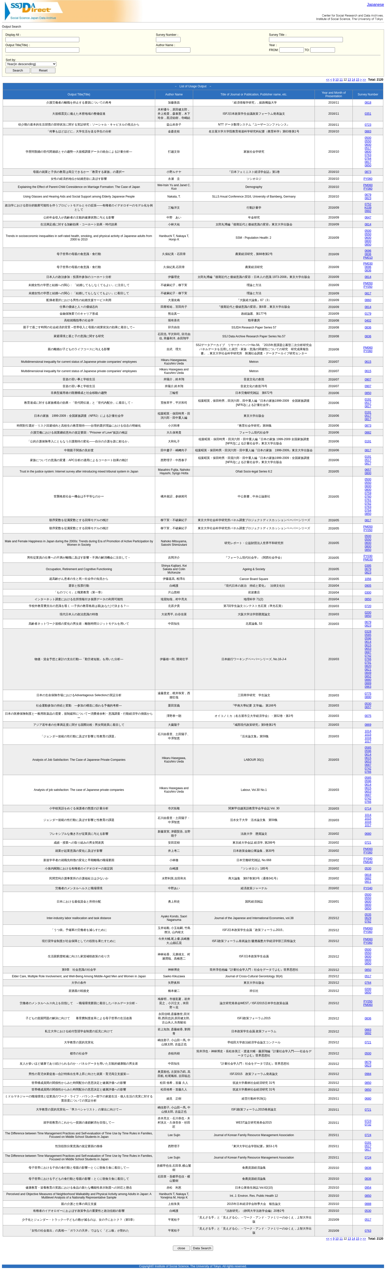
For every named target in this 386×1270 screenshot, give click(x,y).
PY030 (368, 556)
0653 (368, 649)
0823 (368, 198)
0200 (368, 612)
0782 (368, 921)
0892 (368, 1033)
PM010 (368, 257)
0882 (368, 432)
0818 (368, 102)
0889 (368, 683)
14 (353, 79)
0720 (368, 606)
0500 (368, 138)
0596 (368, 638)
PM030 (368, 263)
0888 (368, 1204)
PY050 (368, 287)
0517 (368, 148)
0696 (368, 251)
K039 (368, 207)
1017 (368, 741)
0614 (368, 642)
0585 (368, 635)
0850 (368, 165)
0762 (368, 503)
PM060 (368, 185)
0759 (368, 493)
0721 (368, 842)
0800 (368, 151)
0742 (368, 655)
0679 (368, 195)
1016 (368, 738)
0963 (368, 687)
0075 (368, 716)
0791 (368, 662)
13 (349, 79)
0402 (368, 320)
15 (357, 79)
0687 (368, 652)
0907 (368, 379)
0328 (368, 631)
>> (364, 79)
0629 (368, 918)
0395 (368, 565)
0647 (368, 217)
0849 (368, 673)
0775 (368, 693)
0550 (368, 141)
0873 (368, 172)
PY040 (368, 858)
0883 (368, 131)
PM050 (368, 283)
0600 (368, 144)
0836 (368, 254)
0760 (368, 496)
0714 (368, 808)
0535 (368, 914)
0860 (368, 300)
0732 (368, 1124)
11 (341, 79)
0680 (368, 833)
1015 (368, 734)
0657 (368, 470)
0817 (368, 162)
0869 (368, 724)
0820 (368, 666)
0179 (368, 313)
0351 (368, 113)
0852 (368, 676)
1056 (368, 579)
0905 (368, 585)
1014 (368, 731)
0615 (368, 361)
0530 (368, 704)
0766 (368, 659)
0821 (368, 669)
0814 (368, 224)
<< (328, 79)
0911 (368, 882)
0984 (368, 1074)
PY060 (368, 179)
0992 (368, 211)
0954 (368, 1187)
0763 (368, 155)
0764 (368, 158)
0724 (368, 1135)
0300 (368, 592)
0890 (368, 697)
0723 (368, 125)
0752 (368, 204)
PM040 (368, 862)
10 (336, 79)
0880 (368, 680)
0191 (368, 399)
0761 (368, 500)
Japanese (375, 4)
